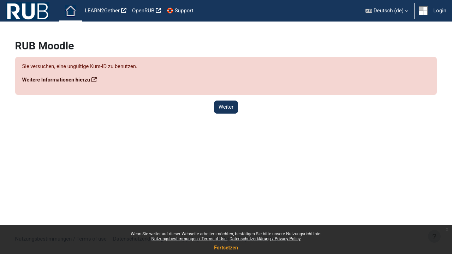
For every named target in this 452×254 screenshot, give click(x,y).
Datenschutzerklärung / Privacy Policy (265, 238)
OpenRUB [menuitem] (143, 10)
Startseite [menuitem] (70, 11)
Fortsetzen (226, 247)
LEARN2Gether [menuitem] (102, 10)
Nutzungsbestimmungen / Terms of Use (189, 238)
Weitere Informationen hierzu (67, 80)
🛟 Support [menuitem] (180, 10)
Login (439, 10)
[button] (387, 11)
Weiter (226, 107)
